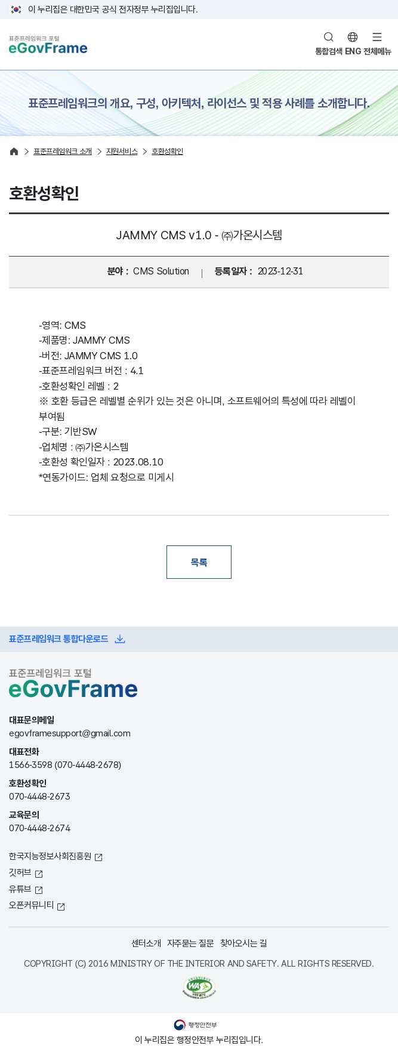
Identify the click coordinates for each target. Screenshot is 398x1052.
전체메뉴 (377, 51)
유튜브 (20, 889)
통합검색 (329, 51)
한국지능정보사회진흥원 (50, 856)
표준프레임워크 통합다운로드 (58, 639)
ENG (353, 51)
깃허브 (20, 872)
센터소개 (146, 943)
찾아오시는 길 (243, 943)
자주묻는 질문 (190, 943)
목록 (199, 562)
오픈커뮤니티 (31, 905)
